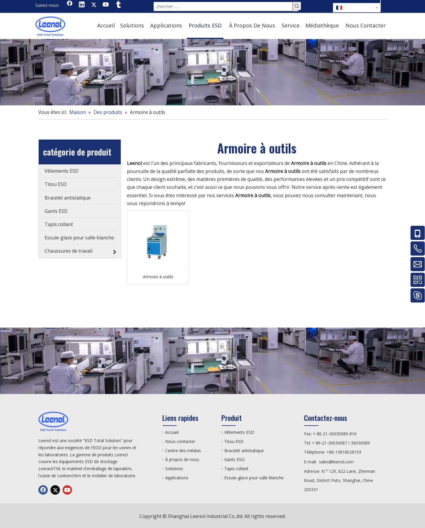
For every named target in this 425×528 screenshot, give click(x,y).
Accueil (172, 431)
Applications (176, 476)
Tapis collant (236, 467)
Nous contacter (180, 440)
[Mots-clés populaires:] (297, 6)
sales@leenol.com (336, 460)
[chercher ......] (223, 6)
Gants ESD (234, 458)
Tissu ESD (233, 440)
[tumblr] (118, 5)
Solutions (174, 467)
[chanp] (212, 71)
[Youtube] (106, 5)
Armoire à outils (158, 275)
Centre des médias (183, 449)
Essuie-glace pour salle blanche (254, 476)
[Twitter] (94, 5)
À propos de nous (182, 458)
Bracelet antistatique (244, 449)
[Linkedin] (81, 5)
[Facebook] (69, 5)
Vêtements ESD (239, 431)
